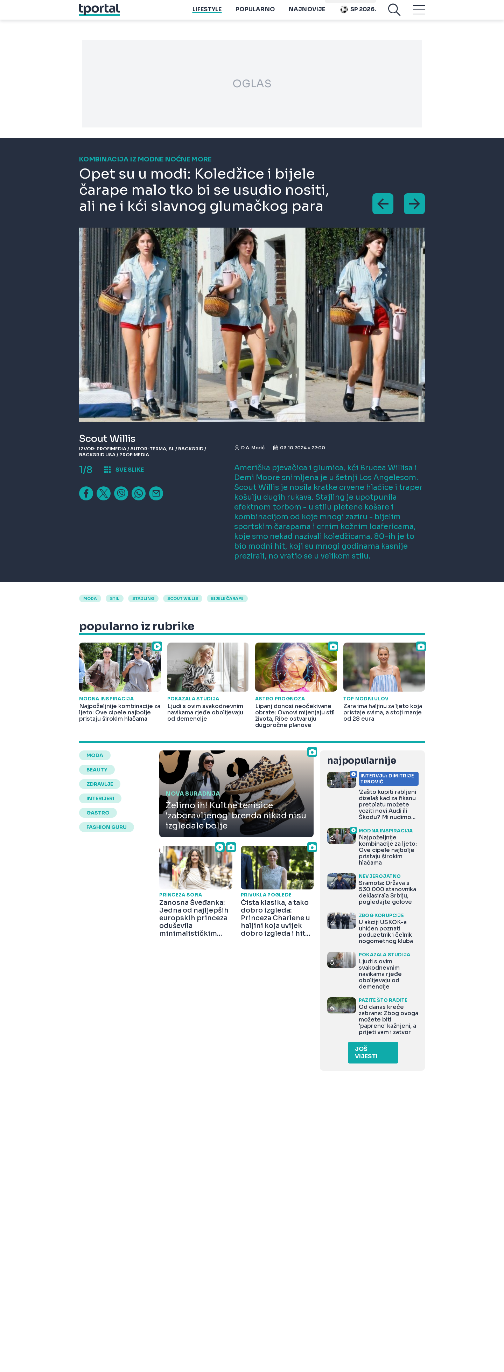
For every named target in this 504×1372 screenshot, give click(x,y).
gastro (98, 813)
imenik (336, 3)
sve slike (129, 469)
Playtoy (362, 3)
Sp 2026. (358, 14)
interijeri (100, 798)
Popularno (255, 14)
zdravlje (99, 784)
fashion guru (106, 827)
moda (90, 598)
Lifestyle (207, 14)
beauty (96, 770)
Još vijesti (366, 1052)
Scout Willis (182, 598)
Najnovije (307, 14)
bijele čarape (227, 598)
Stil (114, 598)
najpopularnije (361, 761)
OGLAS (252, 83)
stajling (143, 598)
